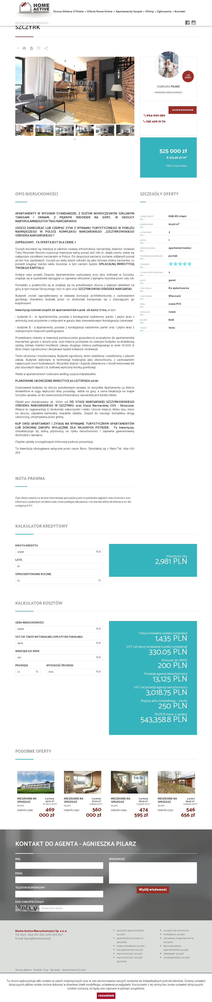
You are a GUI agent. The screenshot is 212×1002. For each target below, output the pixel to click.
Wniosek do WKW (27, 651)
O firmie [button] (79, 11)
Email (19, 874)
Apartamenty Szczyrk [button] (130, 11)
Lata (18, 560)
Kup (46, 970)
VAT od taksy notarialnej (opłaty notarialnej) (49, 637)
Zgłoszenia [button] (165, 11)
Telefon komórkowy (30, 888)
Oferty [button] (150, 11)
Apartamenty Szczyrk (73, 970)
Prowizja (21, 666)
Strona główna (62, 11)
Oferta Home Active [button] (101, 11)
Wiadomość (117, 859)
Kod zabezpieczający (29, 902)
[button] (24, 90)
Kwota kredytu (26, 546)
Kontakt (180, 11)
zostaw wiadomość (182, 110)
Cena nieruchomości (29, 623)
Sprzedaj (55, 970)
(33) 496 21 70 (154, 121)
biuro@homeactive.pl (37, 938)
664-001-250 (154, 115)
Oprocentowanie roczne (33, 574)
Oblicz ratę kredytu (176, 166)
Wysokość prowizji (59, 666)
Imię (17, 859)
